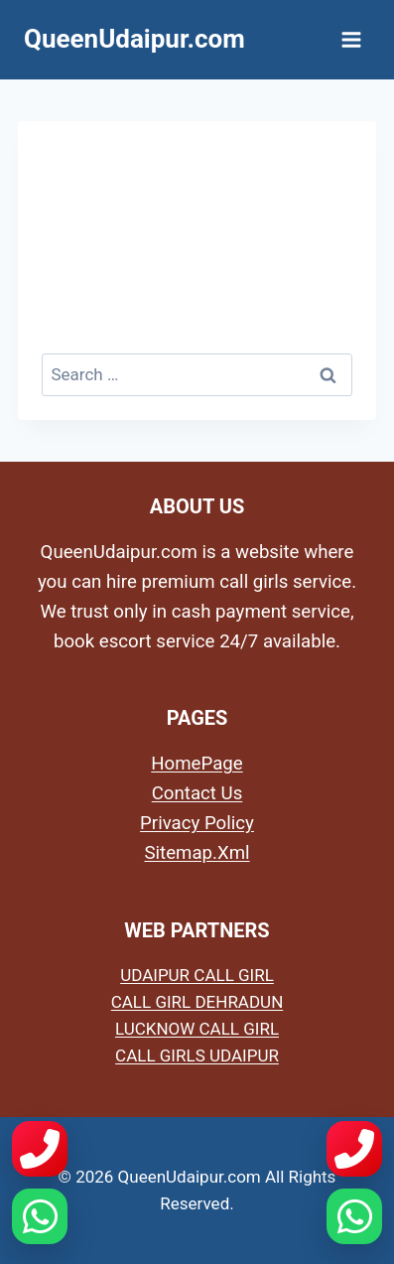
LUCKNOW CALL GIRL (197, 1029)
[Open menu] (350, 39)
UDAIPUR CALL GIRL (197, 975)
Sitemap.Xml (196, 853)
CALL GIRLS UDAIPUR (197, 1055)
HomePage (196, 763)
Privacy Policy (197, 823)
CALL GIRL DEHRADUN (197, 1002)
